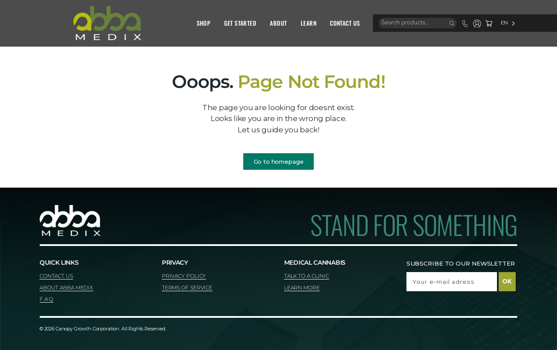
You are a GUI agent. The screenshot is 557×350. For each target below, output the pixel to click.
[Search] (424, 23)
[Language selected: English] (480, 23)
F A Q (46, 299)
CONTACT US (56, 276)
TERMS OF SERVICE (187, 287)
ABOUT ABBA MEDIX (66, 287)
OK (507, 281)
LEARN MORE (302, 287)
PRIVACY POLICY (184, 276)
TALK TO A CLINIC (306, 276)
